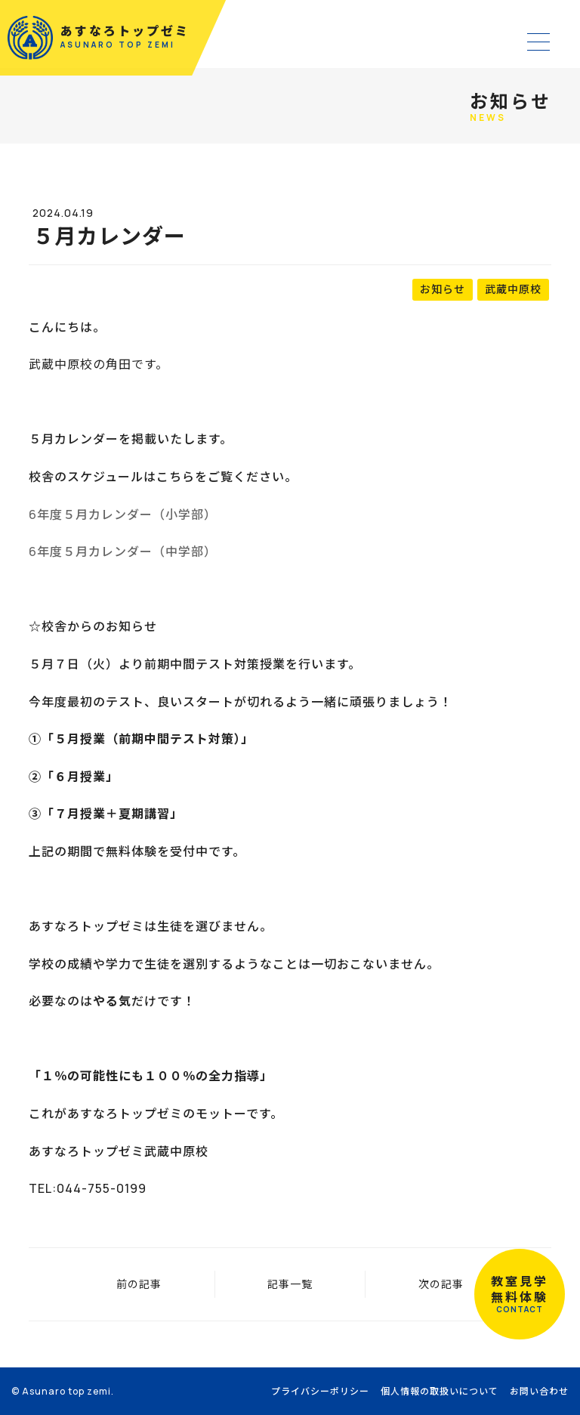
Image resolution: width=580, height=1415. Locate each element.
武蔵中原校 (513, 289)
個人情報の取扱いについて (439, 1391)
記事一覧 (290, 1284)
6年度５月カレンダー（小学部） (123, 514)
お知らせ (442, 289)
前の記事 (139, 1284)
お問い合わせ (539, 1391)
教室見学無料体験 (519, 1294)
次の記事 (441, 1284)
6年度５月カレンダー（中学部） (123, 551)
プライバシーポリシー (320, 1391)
